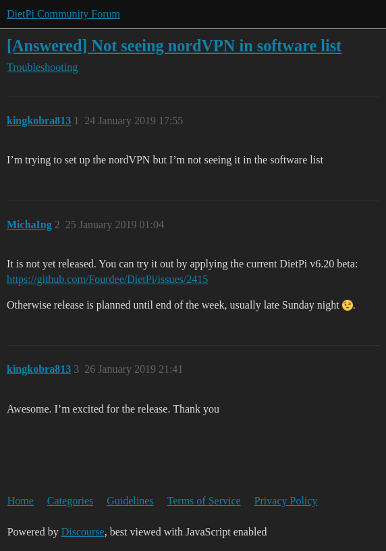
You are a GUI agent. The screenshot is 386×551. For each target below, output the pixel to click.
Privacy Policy (286, 500)
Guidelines (130, 500)
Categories (70, 500)
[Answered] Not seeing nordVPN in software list (174, 45)
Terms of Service (204, 500)
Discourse (83, 531)
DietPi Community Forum (63, 14)
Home (20, 500)
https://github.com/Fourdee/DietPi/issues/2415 (107, 279)
